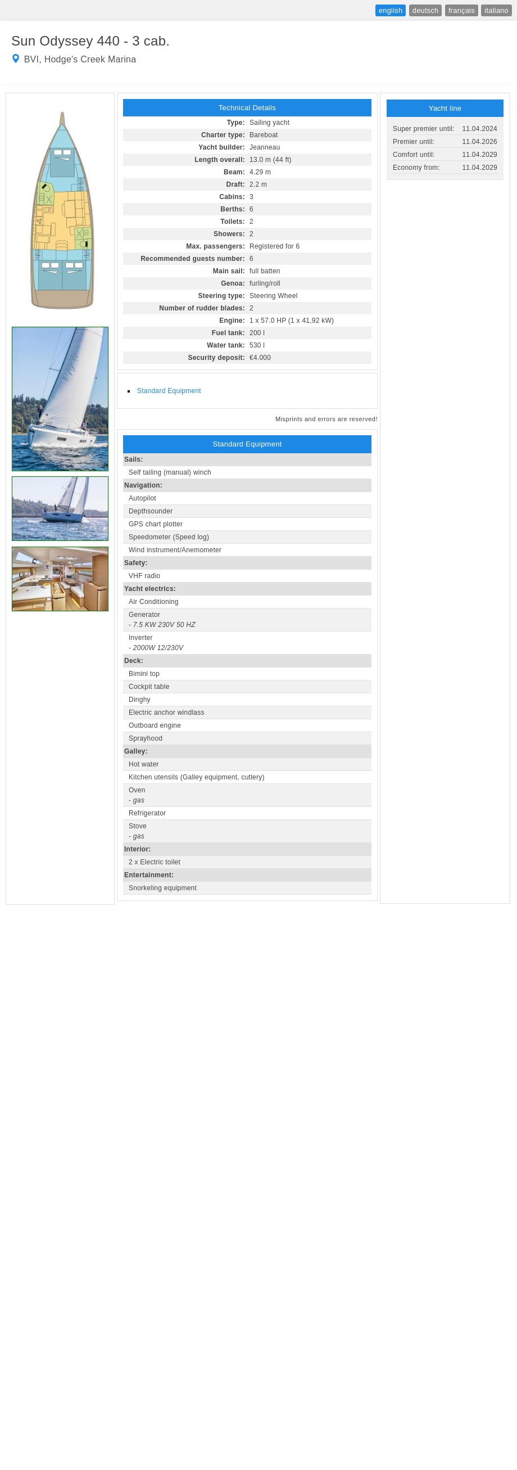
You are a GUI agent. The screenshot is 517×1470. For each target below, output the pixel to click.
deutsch (425, 10)
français (461, 10)
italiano (496, 10)
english (390, 10)
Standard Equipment (169, 391)
